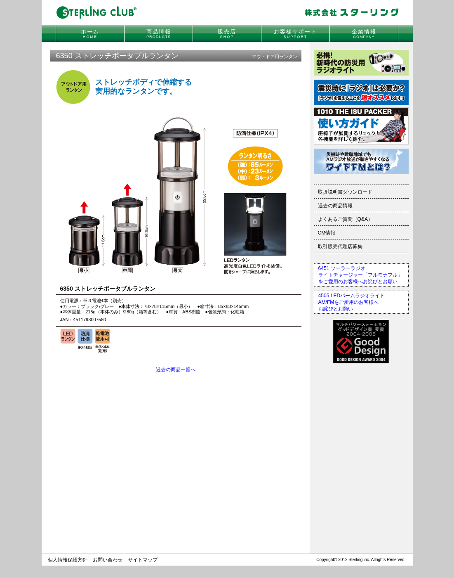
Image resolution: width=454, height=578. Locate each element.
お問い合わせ (107, 560)
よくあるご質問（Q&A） (345, 219)
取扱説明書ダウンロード (345, 192)
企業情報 (364, 33)
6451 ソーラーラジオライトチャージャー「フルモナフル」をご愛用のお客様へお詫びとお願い (360, 274)
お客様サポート (295, 33)
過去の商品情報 (335, 205)
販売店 (227, 33)
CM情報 (327, 233)
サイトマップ (143, 560)
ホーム (90, 33)
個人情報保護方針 (67, 560)
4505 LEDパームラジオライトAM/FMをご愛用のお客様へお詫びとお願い (351, 302)
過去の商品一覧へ (175, 369)
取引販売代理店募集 (340, 246)
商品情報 (158, 33)
